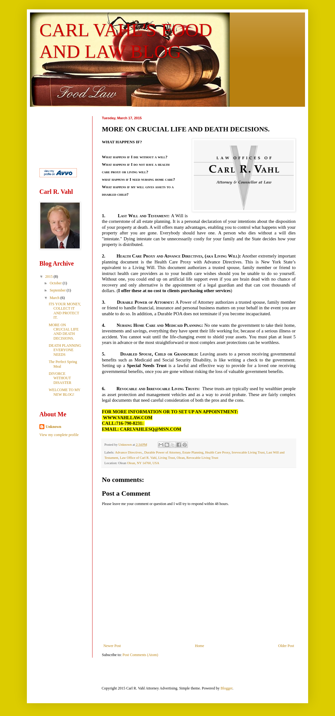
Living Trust (166, 457)
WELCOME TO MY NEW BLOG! (64, 392)
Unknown (53, 426)
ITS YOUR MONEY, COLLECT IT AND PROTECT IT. (65, 311)
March (55, 298)
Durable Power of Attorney (162, 452)
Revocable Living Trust (202, 457)
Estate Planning (192, 452)
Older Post (286, 646)
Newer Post (112, 646)
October (56, 283)
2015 (49, 276)
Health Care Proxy (217, 452)
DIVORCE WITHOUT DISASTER (60, 378)
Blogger (226, 688)
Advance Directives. (128, 452)
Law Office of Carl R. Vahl (138, 457)
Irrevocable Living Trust (248, 452)
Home (199, 646)
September (58, 290)
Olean (181, 457)
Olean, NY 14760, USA (143, 463)
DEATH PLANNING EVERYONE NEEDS (65, 350)
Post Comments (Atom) (140, 655)
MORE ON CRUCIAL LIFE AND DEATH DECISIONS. (64, 332)
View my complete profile (59, 435)
